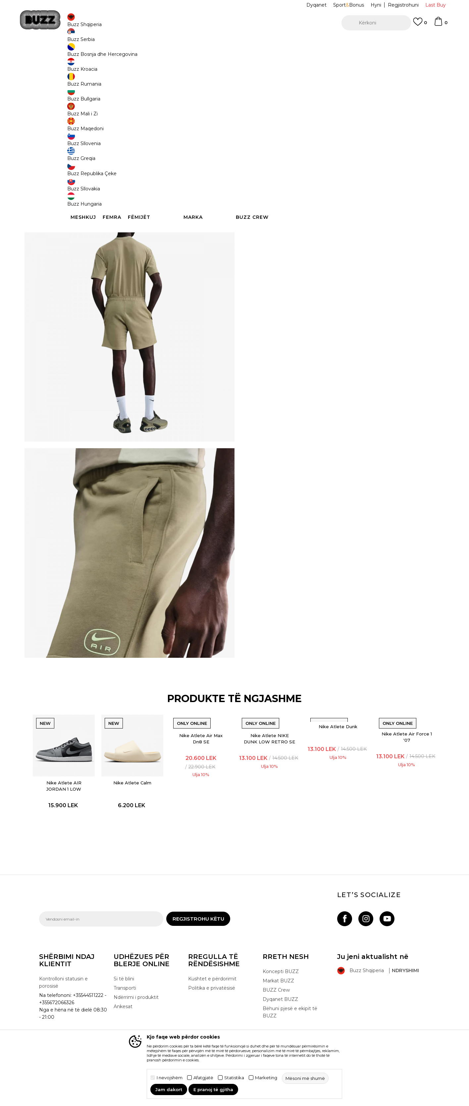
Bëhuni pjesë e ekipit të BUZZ (290, 1028)
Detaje (260, 204)
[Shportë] (440, 24)
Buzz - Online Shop (58, 53)
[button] (376, 22)
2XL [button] (257, 106)
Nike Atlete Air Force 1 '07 (393, 749)
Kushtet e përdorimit (212, 995)
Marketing (266, 1077)
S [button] (332, 106)
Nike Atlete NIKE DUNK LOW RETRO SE (267, 754)
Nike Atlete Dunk (330, 738)
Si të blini (124, 995)
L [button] (282, 106)
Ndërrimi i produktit (136, 1013)
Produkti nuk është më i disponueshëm (304, 138)
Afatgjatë (203, 1077)
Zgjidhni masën (266, 95)
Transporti (125, 1004)
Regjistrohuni (403, 5)
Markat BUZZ (278, 997)
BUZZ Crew (276, 1006)
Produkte (90, 53)
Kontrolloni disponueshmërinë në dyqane (334, 239)
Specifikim (334, 217)
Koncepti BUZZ (281, 987)
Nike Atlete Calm (140, 790)
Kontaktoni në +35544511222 (196, 42)
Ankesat (123, 1022)
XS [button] (382, 106)
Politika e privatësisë (211, 1004)
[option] (234, 42)
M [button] (307, 106)
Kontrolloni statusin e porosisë (63, 998)
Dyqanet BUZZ (280, 1015)
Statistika (234, 1077)
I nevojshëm (169, 1077)
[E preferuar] (420, 25)
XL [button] (357, 106)
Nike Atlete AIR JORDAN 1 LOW (75, 793)
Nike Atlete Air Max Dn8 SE (203, 751)
